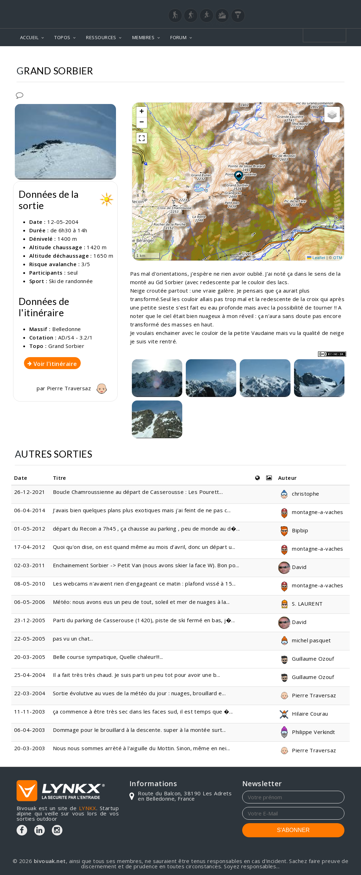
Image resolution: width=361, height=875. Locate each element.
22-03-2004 (29, 693)
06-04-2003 (29, 729)
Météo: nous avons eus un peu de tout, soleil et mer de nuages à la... (141, 601)
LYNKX (87, 808)
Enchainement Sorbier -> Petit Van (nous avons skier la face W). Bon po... (146, 565)
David (292, 566)
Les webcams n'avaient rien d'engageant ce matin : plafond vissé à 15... (144, 583)
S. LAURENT (300, 603)
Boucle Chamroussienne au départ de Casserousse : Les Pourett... (138, 491)
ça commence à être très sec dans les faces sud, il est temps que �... (143, 711)
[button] (238, 176)
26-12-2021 (29, 491)
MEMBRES (143, 37)
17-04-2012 (29, 546)
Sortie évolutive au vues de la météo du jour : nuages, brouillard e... (139, 693)
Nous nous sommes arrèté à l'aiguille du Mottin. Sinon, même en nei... (141, 748)
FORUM (178, 37)
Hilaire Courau (303, 713)
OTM (337, 258)
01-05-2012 (29, 528)
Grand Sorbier (66, 345)
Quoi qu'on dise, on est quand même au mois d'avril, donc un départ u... (144, 546)
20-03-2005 (29, 656)
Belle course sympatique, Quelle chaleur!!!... (108, 656)
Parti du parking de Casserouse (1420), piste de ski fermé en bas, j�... (144, 620)
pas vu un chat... (73, 638)
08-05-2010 (29, 583)
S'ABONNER (293, 830)
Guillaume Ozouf (306, 658)
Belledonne (66, 328)
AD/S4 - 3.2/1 (75, 337)
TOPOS (62, 37)
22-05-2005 (29, 638)
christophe (298, 493)
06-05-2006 (29, 601)
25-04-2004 (29, 674)
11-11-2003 (29, 711)
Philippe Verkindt (306, 731)
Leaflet (316, 258)
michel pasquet (304, 640)
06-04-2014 (29, 510)
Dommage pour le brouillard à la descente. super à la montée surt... (139, 729)
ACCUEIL (29, 37)
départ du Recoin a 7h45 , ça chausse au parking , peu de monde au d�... (146, 528)
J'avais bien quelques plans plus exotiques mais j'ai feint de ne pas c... (142, 510)
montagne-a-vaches (310, 511)
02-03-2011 (29, 565)
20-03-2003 (29, 748)
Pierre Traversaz (78, 388)
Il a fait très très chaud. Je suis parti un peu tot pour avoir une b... (136, 674)
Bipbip (293, 530)
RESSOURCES (101, 37)
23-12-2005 (29, 620)
